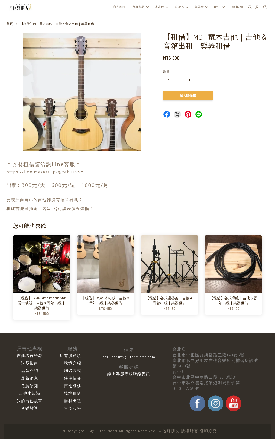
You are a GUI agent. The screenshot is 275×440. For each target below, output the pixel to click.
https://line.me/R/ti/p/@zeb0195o (45, 173)
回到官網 (237, 8)
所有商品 (140, 8)
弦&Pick (181, 8)
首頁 (9, 25)
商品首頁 (119, 8)
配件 (219, 8)
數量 (166, 73)
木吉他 (161, 8)
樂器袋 (201, 8)
